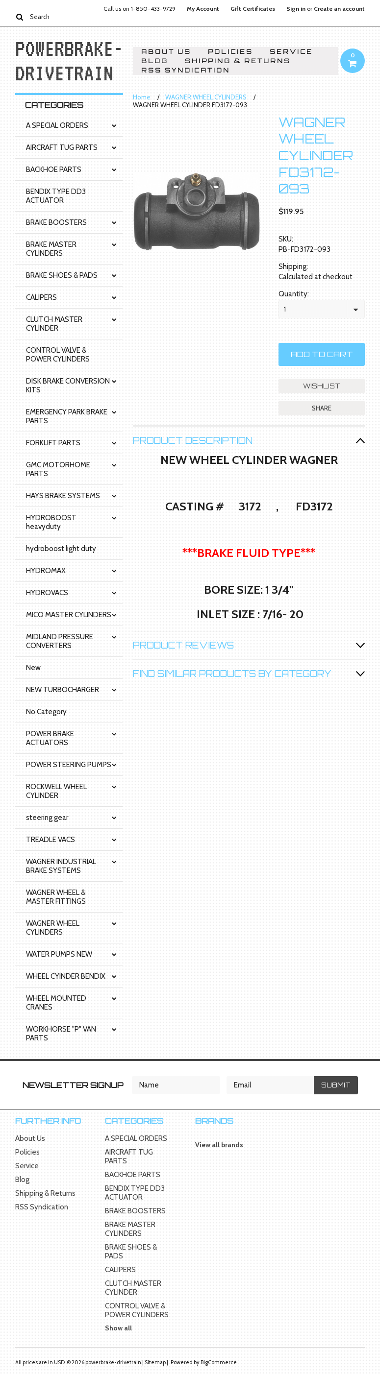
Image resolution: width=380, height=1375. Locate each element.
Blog (154, 61)
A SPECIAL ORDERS (57, 125)
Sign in (295, 8)
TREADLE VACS (50, 839)
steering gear (47, 817)
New (33, 667)
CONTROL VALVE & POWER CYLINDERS (58, 354)
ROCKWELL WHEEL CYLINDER (56, 791)
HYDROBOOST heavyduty (51, 522)
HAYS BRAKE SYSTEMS (63, 495)
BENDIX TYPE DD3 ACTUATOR (56, 196)
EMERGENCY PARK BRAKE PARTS (66, 416)
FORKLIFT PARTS (53, 442)
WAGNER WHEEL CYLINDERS (52, 928)
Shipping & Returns (238, 61)
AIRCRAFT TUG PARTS (62, 147)
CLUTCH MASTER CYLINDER (54, 324)
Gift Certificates (252, 8)
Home (142, 97)
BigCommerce (219, 1362)
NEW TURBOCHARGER (62, 689)
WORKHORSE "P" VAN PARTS (61, 1033)
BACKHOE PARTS (53, 169)
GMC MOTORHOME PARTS (58, 469)
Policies (230, 51)
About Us (166, 51)
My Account (203, 8)
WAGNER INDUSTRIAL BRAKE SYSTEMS (61, 866)
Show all (118, 1328)
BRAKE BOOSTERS (56, 222)
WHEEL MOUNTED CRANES (56, 1003)
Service (291, 51)
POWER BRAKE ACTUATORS (50, 738)
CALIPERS (41, 297)
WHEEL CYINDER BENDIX (65, 976)
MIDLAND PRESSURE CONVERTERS (59, 641)
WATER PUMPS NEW (59, 954)
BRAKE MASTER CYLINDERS (51, 249)
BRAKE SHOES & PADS (62, 275)
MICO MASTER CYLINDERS (68, 614)
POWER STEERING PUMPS (68, 764)
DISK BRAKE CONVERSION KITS (68, 385)
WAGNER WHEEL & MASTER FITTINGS (56, 897)
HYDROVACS (47, 592)
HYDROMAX (46, 570)
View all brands (219, 1144)
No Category (46, 711)
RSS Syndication (185, 70)
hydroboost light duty (61, 548)
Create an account (339, 8)
